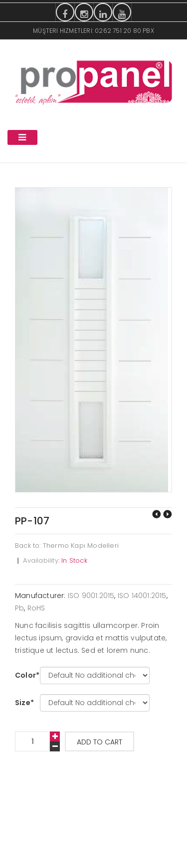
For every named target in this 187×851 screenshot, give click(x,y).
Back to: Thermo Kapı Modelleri (67, 545)
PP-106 (156, 514)
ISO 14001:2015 (142, 596)
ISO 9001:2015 (91, 596)
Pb (19, 608)
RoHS (36, 608)
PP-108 (167, 514)
